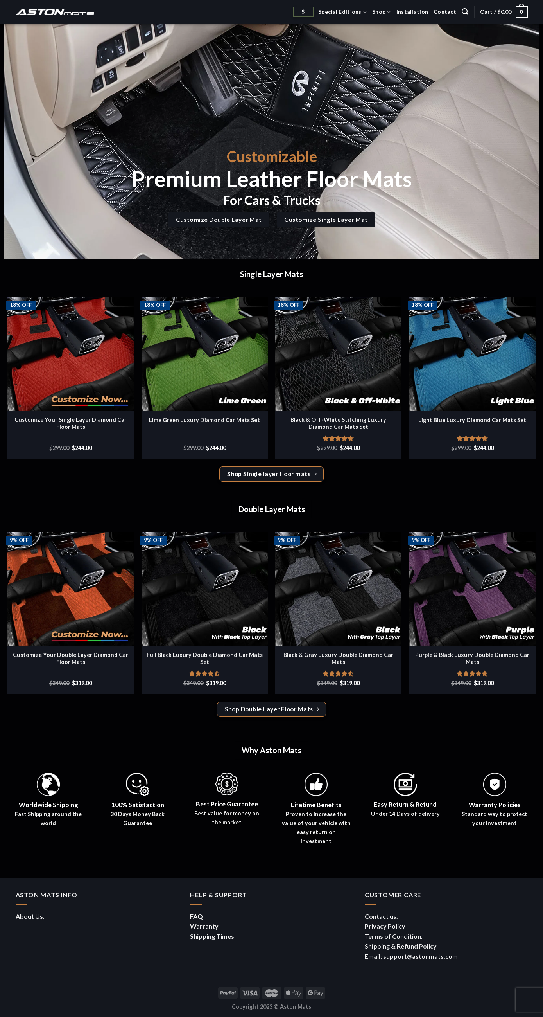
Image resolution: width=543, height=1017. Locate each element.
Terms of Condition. (394, 936)
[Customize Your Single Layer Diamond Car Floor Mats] (70, 354)
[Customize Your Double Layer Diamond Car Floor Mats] (70, 589)
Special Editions (342, 12)
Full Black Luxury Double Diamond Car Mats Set (205, 659)
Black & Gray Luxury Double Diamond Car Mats (338, 659)
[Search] (465, 12)
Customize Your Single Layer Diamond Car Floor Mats (70, 423)
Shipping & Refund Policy (401, 946)
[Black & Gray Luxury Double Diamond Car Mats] (338, 589)
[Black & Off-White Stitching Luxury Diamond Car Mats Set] (338, 354)
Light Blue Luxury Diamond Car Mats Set (472, 420)
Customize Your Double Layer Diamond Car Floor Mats (70, 659)
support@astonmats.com (420, 956)
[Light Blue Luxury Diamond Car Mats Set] (472, 354)
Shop (381, 12)
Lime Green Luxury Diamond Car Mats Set (204, 420)
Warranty (204, 926)
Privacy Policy (385, 926)
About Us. (30, 916)
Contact (445, 11)
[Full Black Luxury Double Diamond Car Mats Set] (205, 589)
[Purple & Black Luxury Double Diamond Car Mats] (472, 589)
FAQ (196, 916)
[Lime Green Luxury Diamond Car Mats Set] (205, 354)
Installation (412, 11)
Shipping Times (212, 936)
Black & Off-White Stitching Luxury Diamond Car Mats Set (338, 423)
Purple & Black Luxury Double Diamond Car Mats (472, 659)
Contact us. (381, 916)
